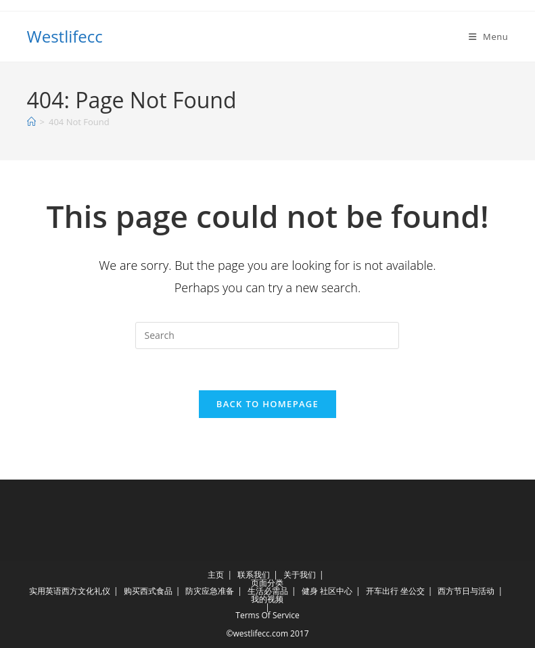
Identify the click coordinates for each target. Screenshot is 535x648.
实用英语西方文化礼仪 (69, 591)
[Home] (31, 122)
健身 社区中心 (327, 591)
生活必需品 (268, 591)
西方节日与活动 (466, 591)
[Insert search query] (267, 335)
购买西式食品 (148, 591)
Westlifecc (65, 36)
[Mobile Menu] (489, 36)
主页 (216, 574)
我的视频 (267, 599)
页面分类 (267, 582)
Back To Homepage (267, 404)
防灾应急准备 (209, 591)
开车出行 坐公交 (395, 591)
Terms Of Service (267, 615)
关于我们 (299, 574)
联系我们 (253, 574)
